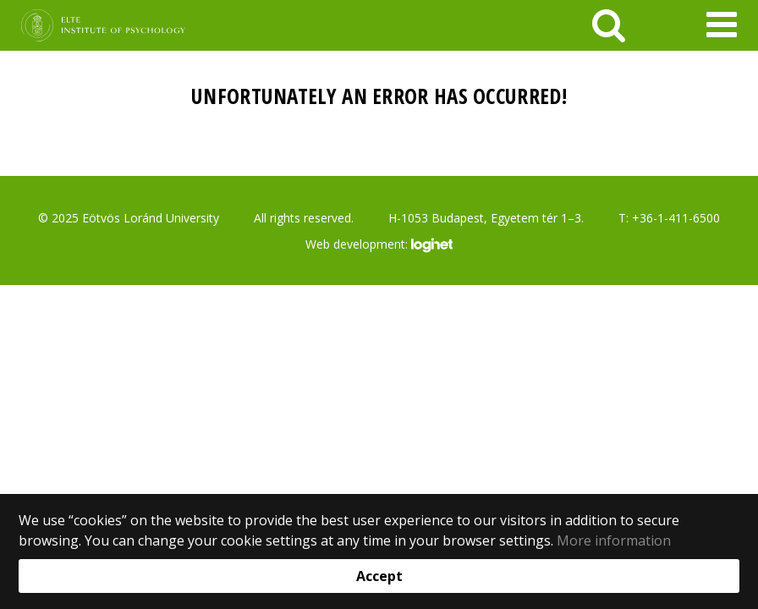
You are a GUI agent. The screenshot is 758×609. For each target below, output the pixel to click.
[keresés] (608, 25)
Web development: (378, 245)
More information (614, 540)
